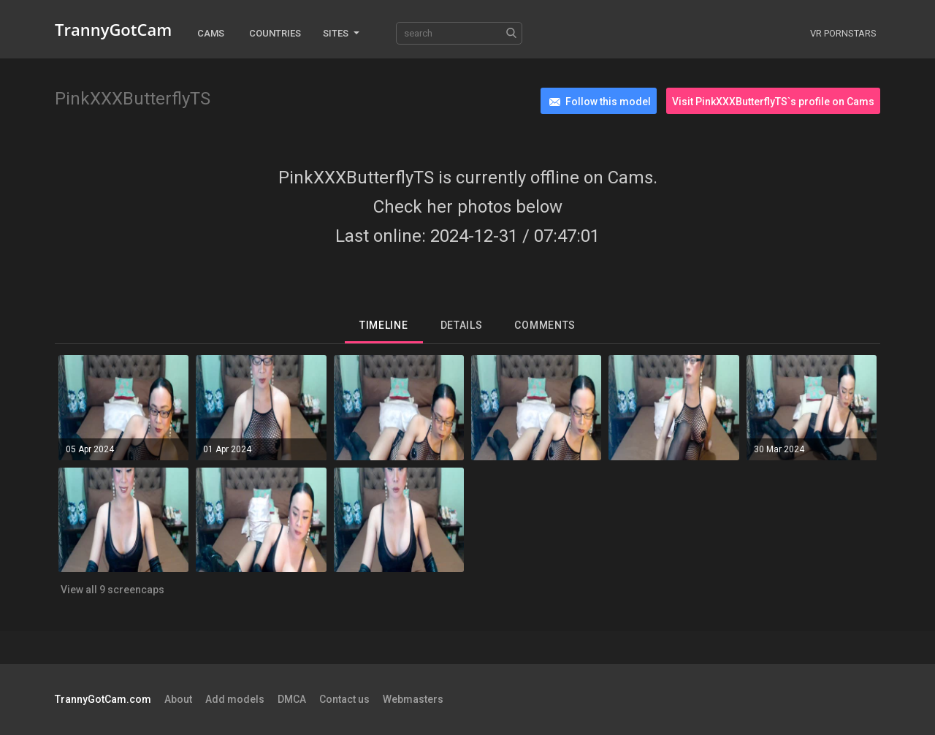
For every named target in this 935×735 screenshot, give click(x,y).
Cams (210, 33)
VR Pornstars (843, 33)
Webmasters (413, 699)
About (178, 699)
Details (461, 325)
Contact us (344, 699)
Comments (545, 325)
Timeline (383, 325)
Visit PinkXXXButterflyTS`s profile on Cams (773, 101)
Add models (234, 699)
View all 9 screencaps (112, 589)
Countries (275, 33)
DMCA (292, 699)
